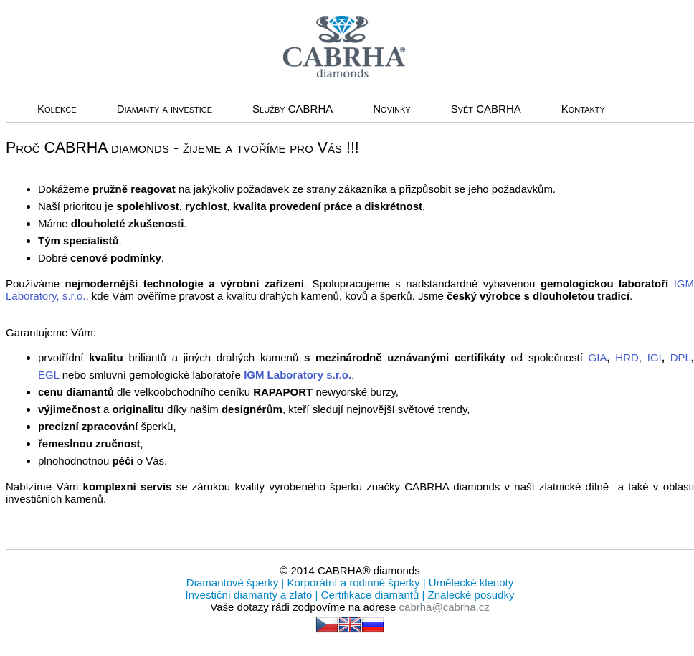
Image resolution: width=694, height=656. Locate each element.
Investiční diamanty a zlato (250, 595)
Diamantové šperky (234, 582)
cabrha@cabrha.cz (444, 607)
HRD (627, 357)
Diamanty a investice (164, 109)
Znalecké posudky (469, 595)
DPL (680, 357)
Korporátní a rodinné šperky (351, 582)
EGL (50, 375)
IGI (654, 357)
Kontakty (583, 109)
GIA (598, 357)
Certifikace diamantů (370, 595)
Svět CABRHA (486, 109)
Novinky (391, 109)
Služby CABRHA (292, 109)
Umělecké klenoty (470, 582)
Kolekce (57, 109)
